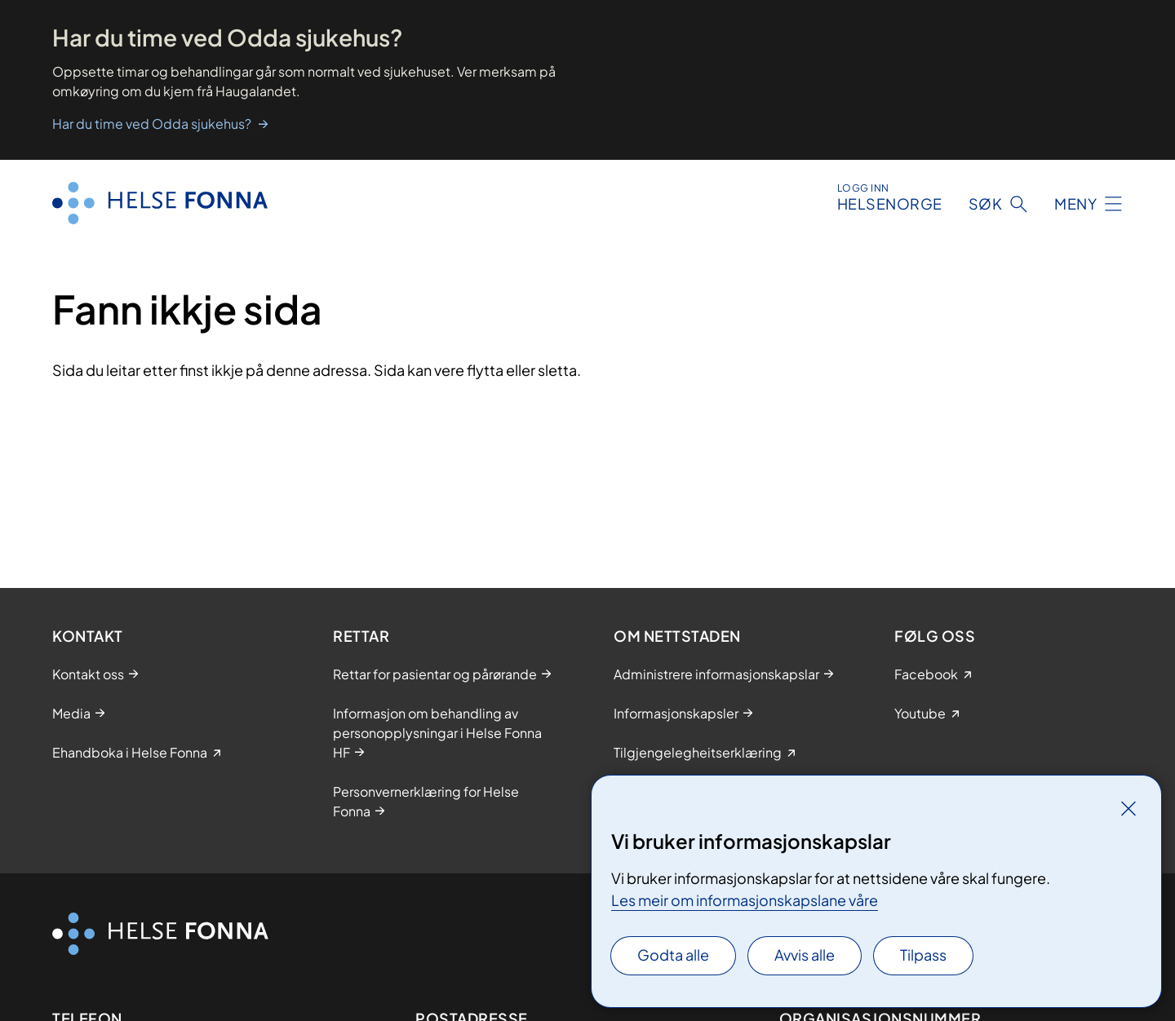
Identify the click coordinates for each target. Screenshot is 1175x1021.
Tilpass (923, 954)
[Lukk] (1128, 808)
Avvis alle (804, 954)
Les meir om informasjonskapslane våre (744, 900)
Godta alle (673, 954)
